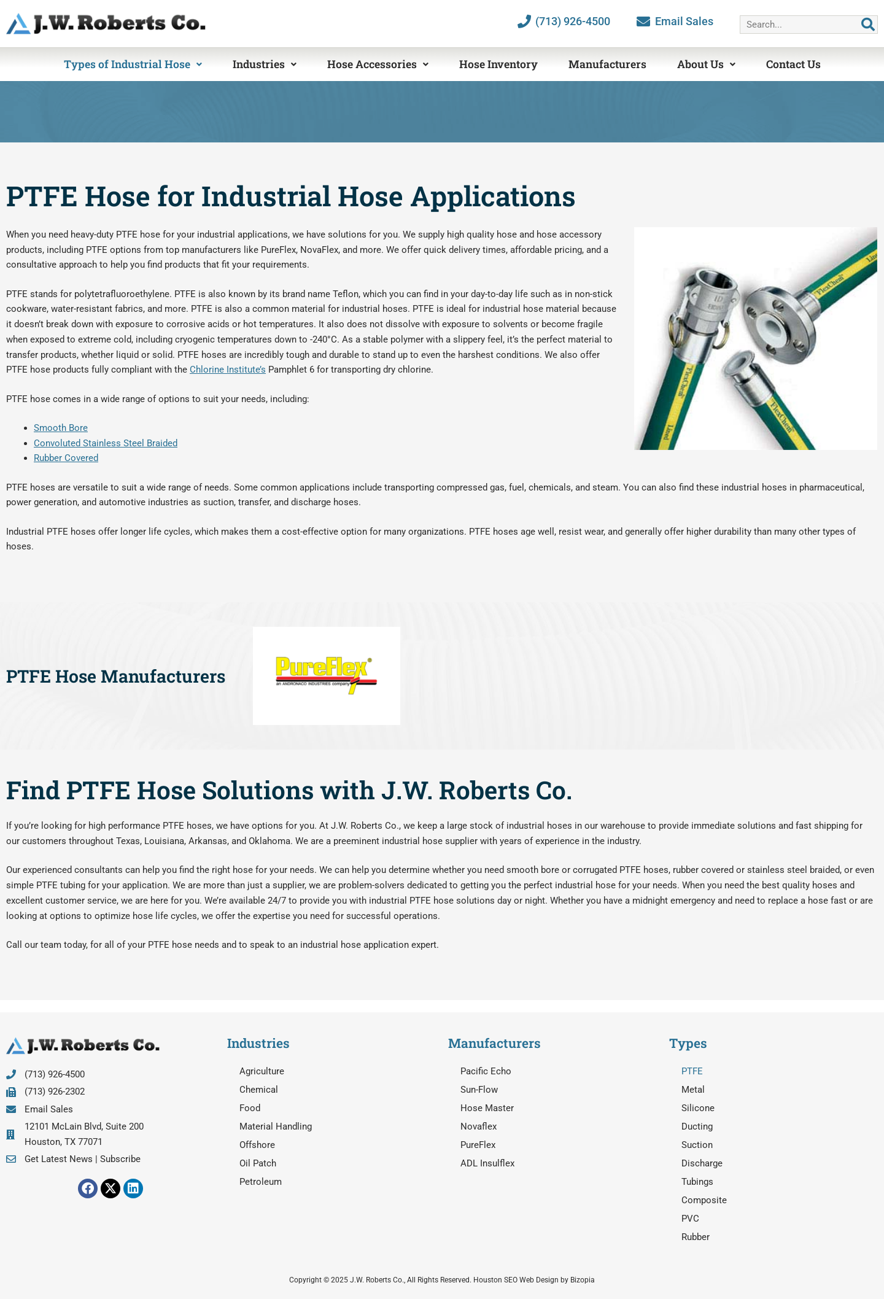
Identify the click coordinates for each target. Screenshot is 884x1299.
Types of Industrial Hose (133, 64)
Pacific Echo (485, 1071)
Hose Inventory (498, 64)
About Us (706, 64)
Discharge (702, 1163)
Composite (704, 1200)
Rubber (695, 1237)
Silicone (698, 1108)
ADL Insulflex (487, 1163)
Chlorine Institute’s (228, 369)
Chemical (258, 1089)
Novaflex (478, 1126)
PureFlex (477, 1144)
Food (249, 1108)
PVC (690, 1218)
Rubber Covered (66, 457)
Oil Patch (257, 1163)
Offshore (257, 1144)
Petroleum (260, 1181)
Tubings (697, 1181)
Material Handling (275, 1126)
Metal (693, 1089)
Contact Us (793, 64)
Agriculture (261, 1071)
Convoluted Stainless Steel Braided (105, 443)
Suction (697, 1144)
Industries (265, 64)
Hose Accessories (377, 64)
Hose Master (487, 1108)
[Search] (868, 24)
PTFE (692, 1071)
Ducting (697, 1126)
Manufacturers (607, 64)
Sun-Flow (479, 1089)
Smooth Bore (61, 427)
